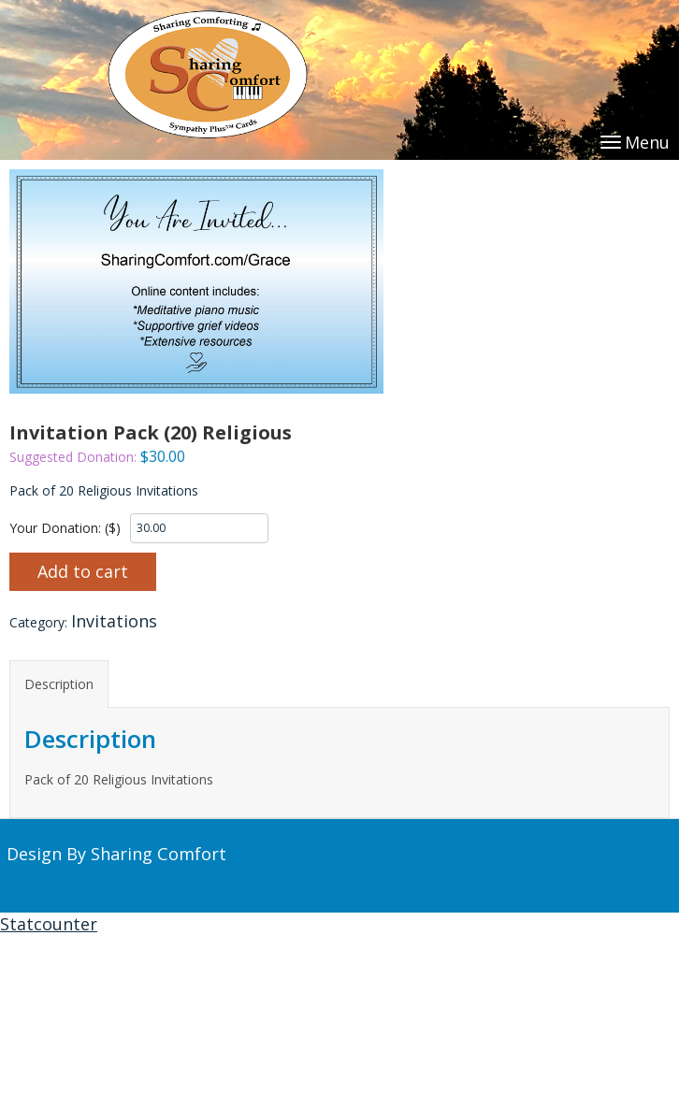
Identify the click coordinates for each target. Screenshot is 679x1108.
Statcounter (48, 924)
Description (59, 684)
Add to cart (82, 571)
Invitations (114, 621)
